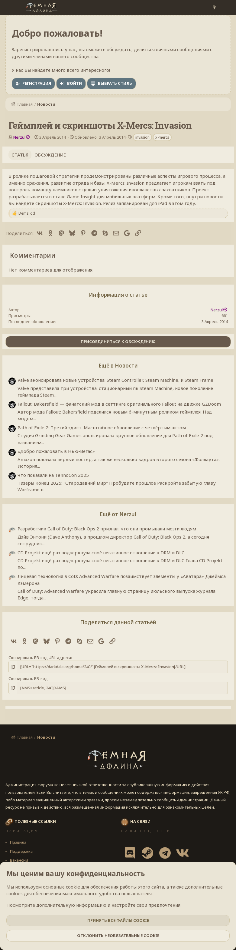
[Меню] (11, 7)
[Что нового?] (214, 8)
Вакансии (19, 860)
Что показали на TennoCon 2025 (53, 475)
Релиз (109, 203)
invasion (142, 137)
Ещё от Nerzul (118, 514)
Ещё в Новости (118, 365)
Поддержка (21, 851)
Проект (200, 189)
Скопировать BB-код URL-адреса (39, 657)
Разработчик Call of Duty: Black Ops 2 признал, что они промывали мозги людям (107, 529)
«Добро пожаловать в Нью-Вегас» (56, 451)
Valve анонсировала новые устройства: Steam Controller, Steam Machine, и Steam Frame (115, 380)
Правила (18, 842)
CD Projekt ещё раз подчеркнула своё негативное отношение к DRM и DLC (101, 552)
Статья (19, 155)
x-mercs (162, 137)
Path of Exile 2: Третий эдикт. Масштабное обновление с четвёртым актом (102, 427)
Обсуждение (50, 155)
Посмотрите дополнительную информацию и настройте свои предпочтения (93, 905)
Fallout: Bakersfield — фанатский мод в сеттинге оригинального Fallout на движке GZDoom (119, 404)
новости (213, 196)
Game (73, 196)
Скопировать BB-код (28, 678)
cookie (73, 887)
